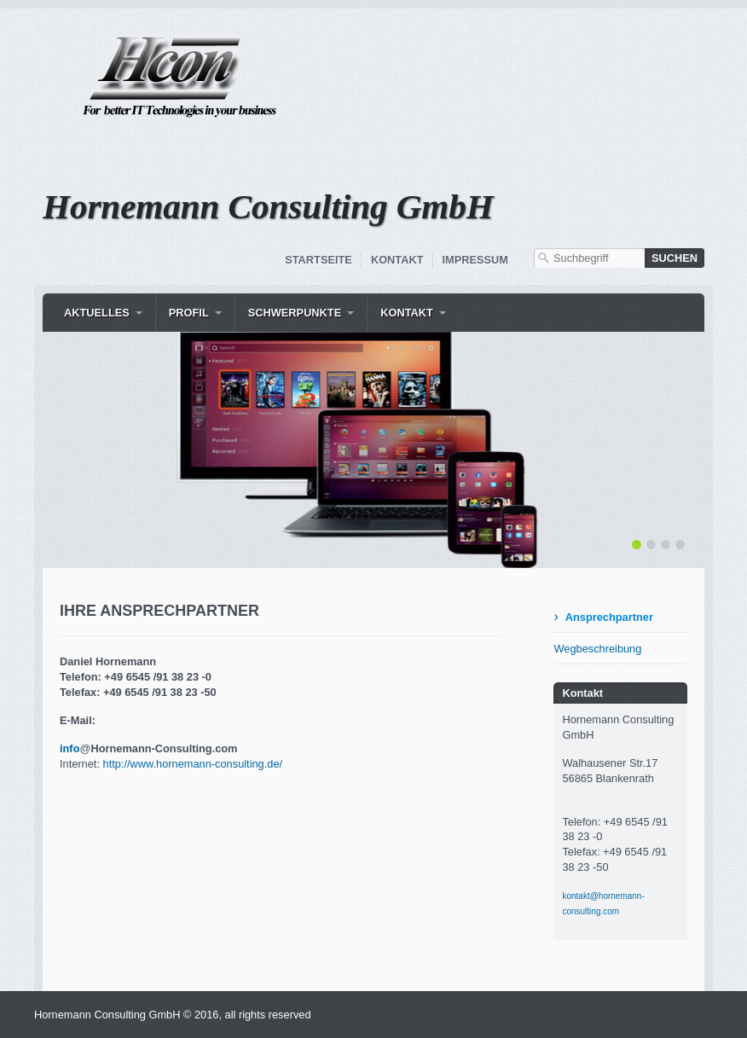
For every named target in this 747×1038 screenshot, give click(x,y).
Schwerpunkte (295, 312)
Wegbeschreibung (597, 648)
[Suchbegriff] (589, 258)
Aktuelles (97, 312)
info (69, 748)
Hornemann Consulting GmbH (268, 206)
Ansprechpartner (609, 617)
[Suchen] (674, 258)
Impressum (476, 259)
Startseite (318, 259)
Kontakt (397, 259)
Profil (189, 312)
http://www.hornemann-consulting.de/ (193, 763)
